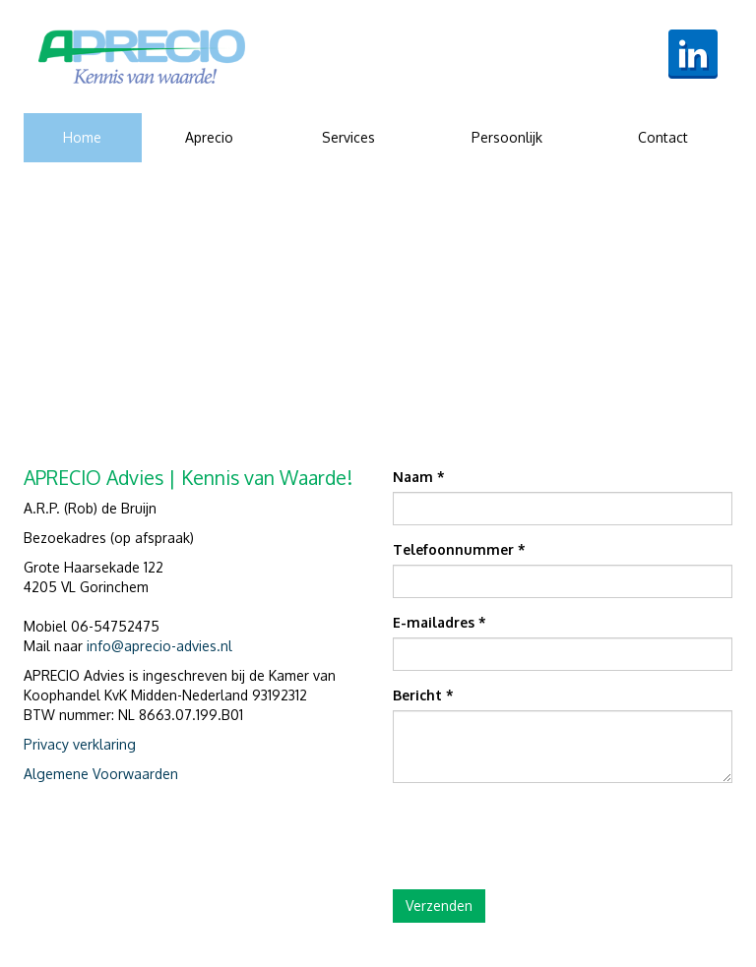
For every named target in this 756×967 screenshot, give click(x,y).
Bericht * (423, 695)
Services (348, 137)
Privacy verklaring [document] (80, 744)
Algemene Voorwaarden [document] (101, 773)
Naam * (419, 476)
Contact (663, 137)
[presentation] (542, 836)
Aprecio (209, 137)
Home (82, 137)
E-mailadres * (439, 622)
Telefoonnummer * (459, 549)
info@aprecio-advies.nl (159, 645)
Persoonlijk (507, 137)
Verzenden (439, 905)
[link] (141, 57)
